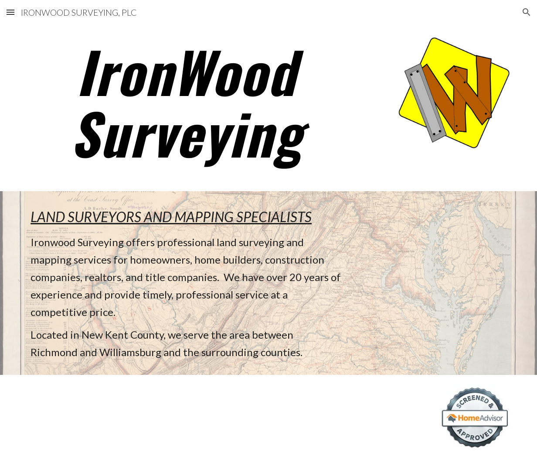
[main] (186, 102)
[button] (10, 12)
